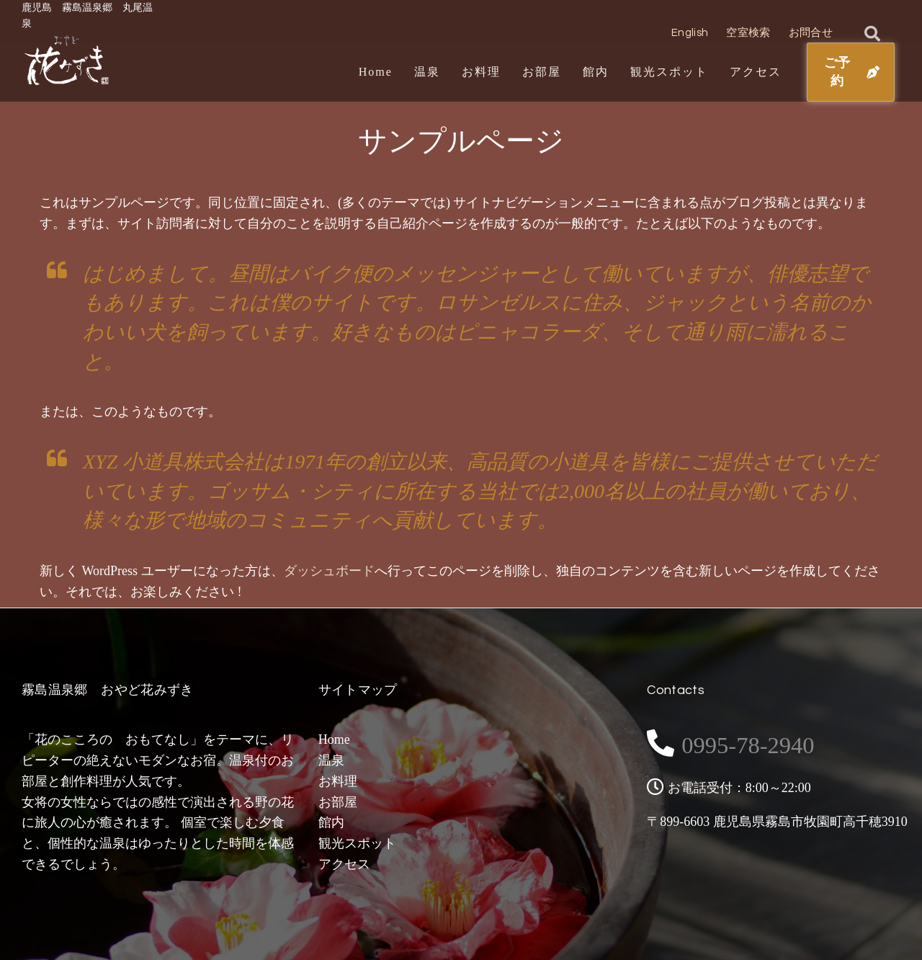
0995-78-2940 (763, 743)
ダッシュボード (329, 571)
